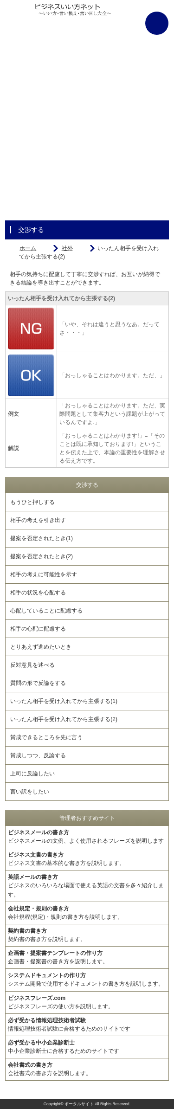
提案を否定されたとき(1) (41, 538)
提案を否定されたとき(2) (41, 556)
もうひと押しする (32, 502)
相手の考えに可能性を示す (43, 574)
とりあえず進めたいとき (40, 647)
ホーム (27, 248)
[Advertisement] (87, 133)
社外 (67, 248)
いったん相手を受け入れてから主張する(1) (63, 701)
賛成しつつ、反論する (38, 755)
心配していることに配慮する (46, 610)
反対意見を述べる (32, 665)
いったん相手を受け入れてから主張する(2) (63, 719)
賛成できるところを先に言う (46, 737)
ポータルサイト (79, 1104)
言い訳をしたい (29, 791)
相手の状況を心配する (38, 592)
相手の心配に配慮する (38, 628)
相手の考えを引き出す (38, 520)
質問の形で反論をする (38, 683)
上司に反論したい (32, 773)
